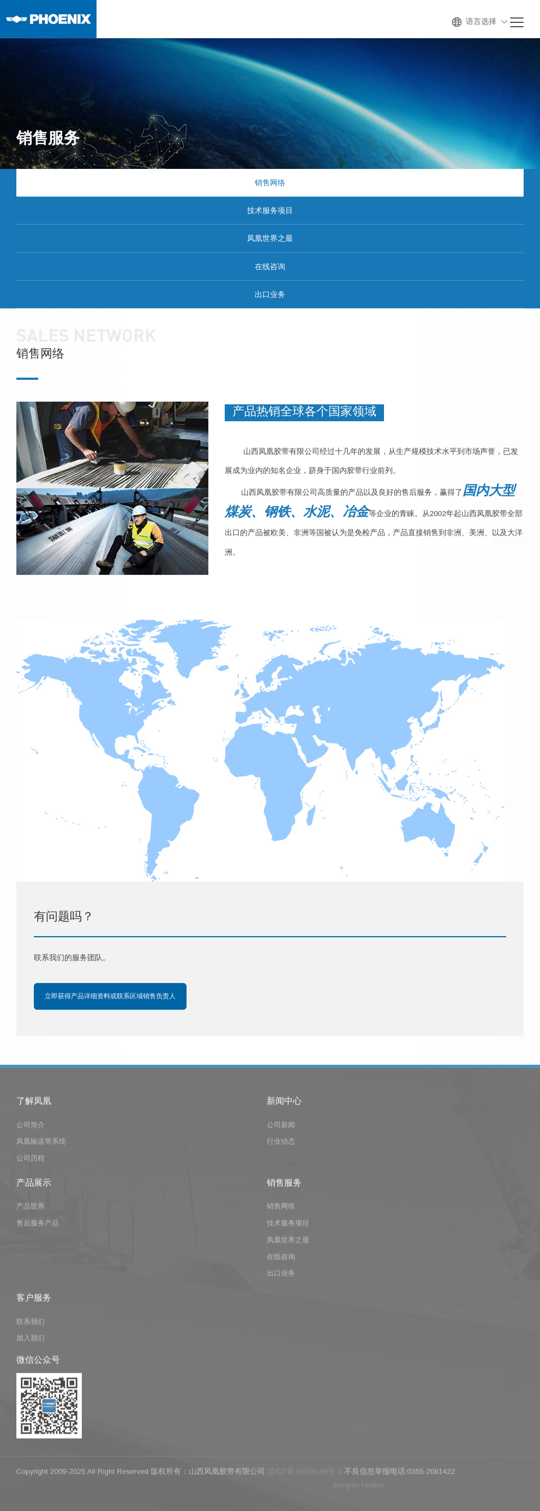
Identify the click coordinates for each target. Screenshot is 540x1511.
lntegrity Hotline (359, 1490)
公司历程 (30, 1163)
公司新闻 (281, 1130)
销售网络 (270, 183)
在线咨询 (270, 267)
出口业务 (270, 294)
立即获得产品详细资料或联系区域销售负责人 (110, 997)
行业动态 (281, 1147)
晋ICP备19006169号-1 (304, 1476)
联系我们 (30, 1326)
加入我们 (30, 1343)
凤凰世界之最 (270, 239)
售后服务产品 (37, 1228)
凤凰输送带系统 (41, 1147)
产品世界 (30, 1211)
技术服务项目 (270, 211)
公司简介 (30, 1130)
